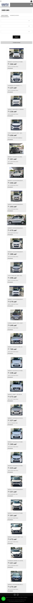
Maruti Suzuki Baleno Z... (16, 584)
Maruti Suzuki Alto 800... (16, 62)
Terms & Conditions (13, 597)
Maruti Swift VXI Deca (15, 394)
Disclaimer (25, 597)
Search (16, 37)
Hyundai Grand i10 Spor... (16, 561)
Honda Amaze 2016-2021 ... (16, 323)
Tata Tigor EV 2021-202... (15, 133)
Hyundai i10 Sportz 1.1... (15, 85)
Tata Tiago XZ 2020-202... (15, 275)
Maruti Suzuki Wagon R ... (16, 180)
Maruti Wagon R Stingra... (16, 109)
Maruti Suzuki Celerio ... (15, 157)
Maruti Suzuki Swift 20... (16, 537)
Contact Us (7, 597)
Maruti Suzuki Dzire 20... (15, 347)
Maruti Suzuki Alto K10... (16, 418)
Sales (28, 1)
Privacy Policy (20, 597)
